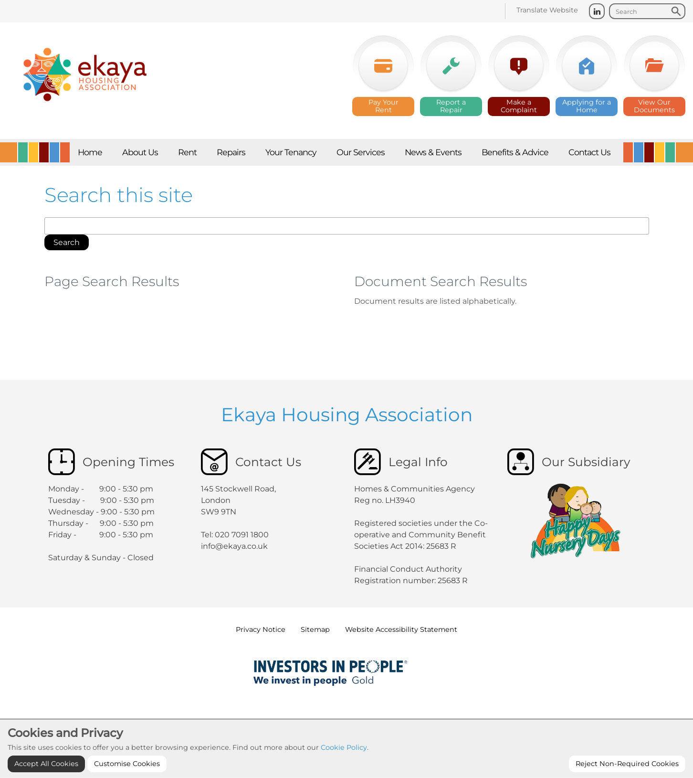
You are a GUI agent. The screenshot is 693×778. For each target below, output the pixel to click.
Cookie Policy (344, 769)
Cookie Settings (346, 723)
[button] (66, 242)
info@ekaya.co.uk (234, 546)
